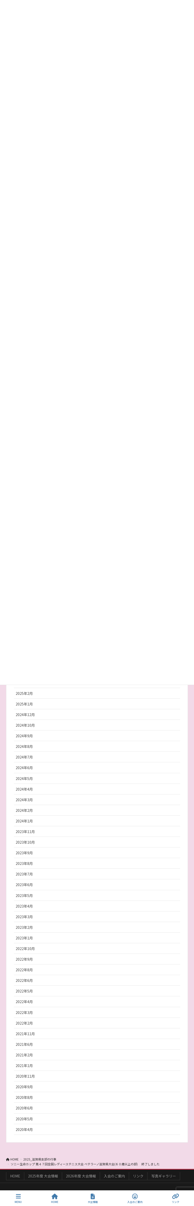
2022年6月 (24, 980)
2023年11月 (25, 831)
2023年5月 (24, 895)
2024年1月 (24, 820)
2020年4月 (24, 1129)
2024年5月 (24, 778)
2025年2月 (24, 693)
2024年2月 (24, 810)
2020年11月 (25, 1076)
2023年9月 (24, 852)
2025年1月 (24, 703)
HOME (15, 1175)
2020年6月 (24, 1107)
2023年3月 (24, 916)
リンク (138, 1175)
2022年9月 (24, 959)
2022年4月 (24, 1001)
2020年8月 (24, 1097)
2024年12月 (25, 714)
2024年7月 (24, 757)
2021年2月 (24, 1054)
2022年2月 (24, 1023)
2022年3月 (24, 1012)
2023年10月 (25, 842)
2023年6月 (24, 884)
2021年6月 (24, 1044)
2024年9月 (24, 735)
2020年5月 (24, 1118)
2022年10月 (25, 948)
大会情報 (93, 1198)
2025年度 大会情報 (43, 1175)
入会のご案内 (114, 1175)
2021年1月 (24, 1065)
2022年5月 (24, 991)
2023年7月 (24, 874)
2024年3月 (24, 799)
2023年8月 (24, 863)
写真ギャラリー (163, 1175)
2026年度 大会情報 (81, 1175)
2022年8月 (24, 969)
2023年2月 (24, 927)
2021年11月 (25, 1033)
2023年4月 (24, 906)
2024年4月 (24, 789)
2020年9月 (24, 1086)
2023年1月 (24, 937)
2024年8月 (24, 746)
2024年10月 (25, 725)
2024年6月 (24, 767)
